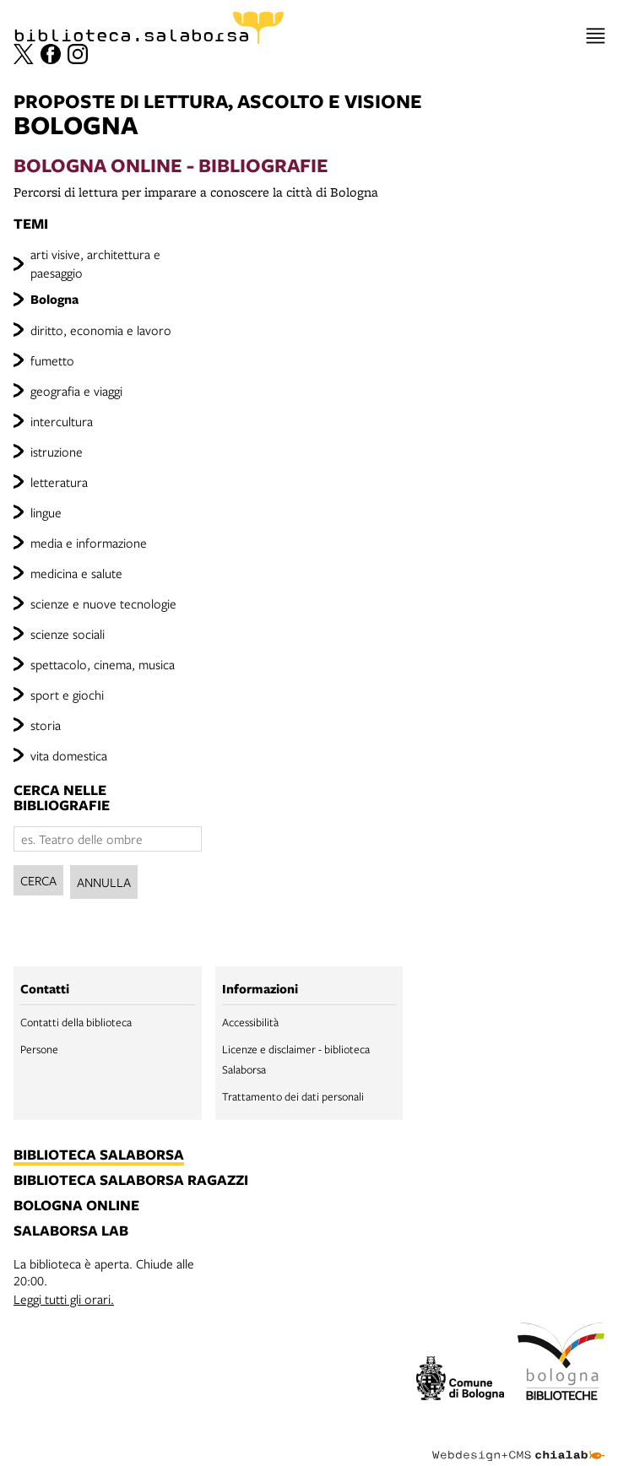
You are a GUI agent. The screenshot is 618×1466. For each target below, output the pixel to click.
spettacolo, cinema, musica (102, 664)
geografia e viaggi (76, 390)
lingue (46, 512)
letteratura (59, 481)
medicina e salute (76, 573)
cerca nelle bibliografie (62, 797)
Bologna (54, 299)
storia (45, 725)
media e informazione (88, 542)
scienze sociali (67, 633)
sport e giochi (67, 694)
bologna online (76, 1206)
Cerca (38, 880)
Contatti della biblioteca (76, 1022)
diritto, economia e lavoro (100, 330)
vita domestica (68, 755)
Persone (39, 1049)
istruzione (56, 451)
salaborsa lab (71, 1231)
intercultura (61, 421)
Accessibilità (250, 1022)
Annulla (104, 882)
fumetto (52, 360)
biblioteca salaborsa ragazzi (131, 1180)
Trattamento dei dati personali (293, 1096)
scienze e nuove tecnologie (103, 603)
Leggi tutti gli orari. (64, 1298)
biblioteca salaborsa (99, 1155)
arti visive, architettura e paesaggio (95, 263)
